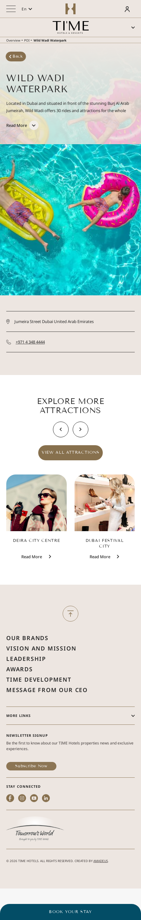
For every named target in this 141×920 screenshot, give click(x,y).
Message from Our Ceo (47, 707)
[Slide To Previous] (61, 440)
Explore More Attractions (70, 417)
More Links (18, 732)
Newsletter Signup (27, 752)
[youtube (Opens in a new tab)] (34, 826)
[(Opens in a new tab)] (35, 847)
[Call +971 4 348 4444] (70, 354)
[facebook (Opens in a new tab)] (10, 826)
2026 (13, 866)
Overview (13, 40)
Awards (19, 686)
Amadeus (100, 866)
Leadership (26, 676)
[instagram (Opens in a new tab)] (22, 826)
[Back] (18, 56)
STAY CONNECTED (23, 803)
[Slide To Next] (80, 440)
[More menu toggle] (11, 9)
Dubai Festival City (104, 554)
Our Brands (27, 655)
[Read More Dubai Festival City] (100, 567)
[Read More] (22, 123)
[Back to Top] (70, 619)
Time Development (38, 697)
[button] (27, 9)
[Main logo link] (71, 27)
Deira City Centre (36, 551)
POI (26, 40)
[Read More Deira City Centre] (31, 567)
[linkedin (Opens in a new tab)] (46, 826)
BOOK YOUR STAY (70, 911)
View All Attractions (70, 463)
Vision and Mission (41, 665)
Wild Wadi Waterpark (50, 40)
